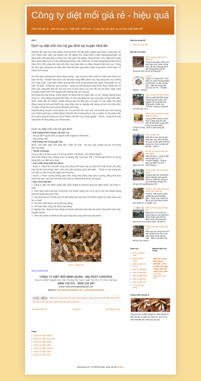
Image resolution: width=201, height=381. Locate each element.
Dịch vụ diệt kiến (139, 272)
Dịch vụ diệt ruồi (139, 282)
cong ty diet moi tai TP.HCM (99, 298)
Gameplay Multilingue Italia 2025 (159, 276)
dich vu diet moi (42, 302)
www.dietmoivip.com (94, 290)
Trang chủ (76, 309)
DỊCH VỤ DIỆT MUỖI (43, 336)
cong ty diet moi (64, 298)
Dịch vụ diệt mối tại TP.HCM (157, 95)
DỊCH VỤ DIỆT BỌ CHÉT (44, 339)
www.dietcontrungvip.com (69, 290)
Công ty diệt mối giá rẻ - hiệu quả (100, 15)
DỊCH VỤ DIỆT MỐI (42, 355)
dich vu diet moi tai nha (57, 302)
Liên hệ (149, 76)
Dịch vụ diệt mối (76, 265)
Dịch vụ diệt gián (140, 269)
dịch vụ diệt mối (73, 302)
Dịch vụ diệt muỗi (140, 276)
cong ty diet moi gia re (79, 298)
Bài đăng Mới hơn (39, 309)
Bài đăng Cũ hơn (113, 309)
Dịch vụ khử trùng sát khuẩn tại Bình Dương (157, 115)
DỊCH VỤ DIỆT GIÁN (42, 352)
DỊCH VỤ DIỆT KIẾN (42, 345)
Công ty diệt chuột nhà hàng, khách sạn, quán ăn (158, 190)
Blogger (120, 367)
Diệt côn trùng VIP (140, 45)
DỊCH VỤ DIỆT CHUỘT (43, 348)
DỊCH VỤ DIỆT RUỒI (43, 342)
